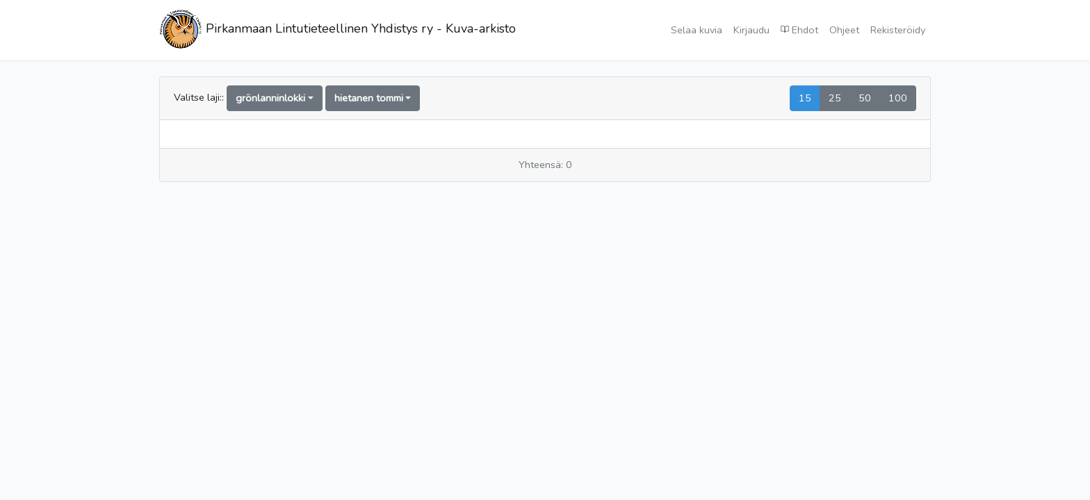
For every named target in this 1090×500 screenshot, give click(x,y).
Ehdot (799, 29)
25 (835, 98)
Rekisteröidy (897, 30)
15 (805, 98)
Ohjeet (844, 30)
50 (865, 98)
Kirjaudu (751, 30)
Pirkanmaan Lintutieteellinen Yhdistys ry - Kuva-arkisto (337, 30)
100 (897, 98)
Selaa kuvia (696, 30)
